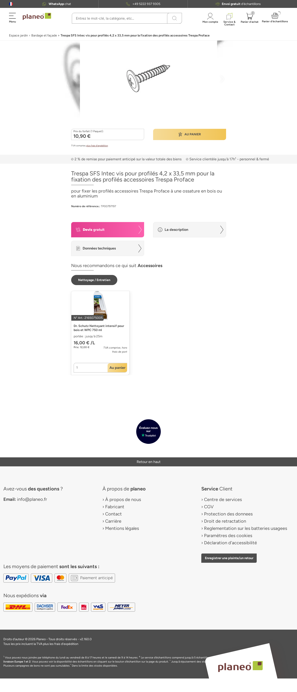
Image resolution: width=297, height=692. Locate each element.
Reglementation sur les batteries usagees (245, 528)
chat (60, 4)
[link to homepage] (37, 16)
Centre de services (223, 499)
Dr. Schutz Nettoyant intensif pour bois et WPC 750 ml (99, 328)
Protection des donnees (228, 514)
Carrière (113, 521)
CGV (209, 506)
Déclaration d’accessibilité (230, 542)
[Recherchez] (174, 18)
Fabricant (114, 506)
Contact (113, 514)
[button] (11, 4)
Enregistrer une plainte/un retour (229, 558)
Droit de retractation (225, 521)
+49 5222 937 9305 (146, 4)
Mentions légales (122, 528)
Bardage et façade (44, 35)
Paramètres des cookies (228, 535)
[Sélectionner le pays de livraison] (11, 4)
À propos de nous (123, 499)
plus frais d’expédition (97, 145)
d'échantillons (241, 4)
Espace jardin (18, 35)
